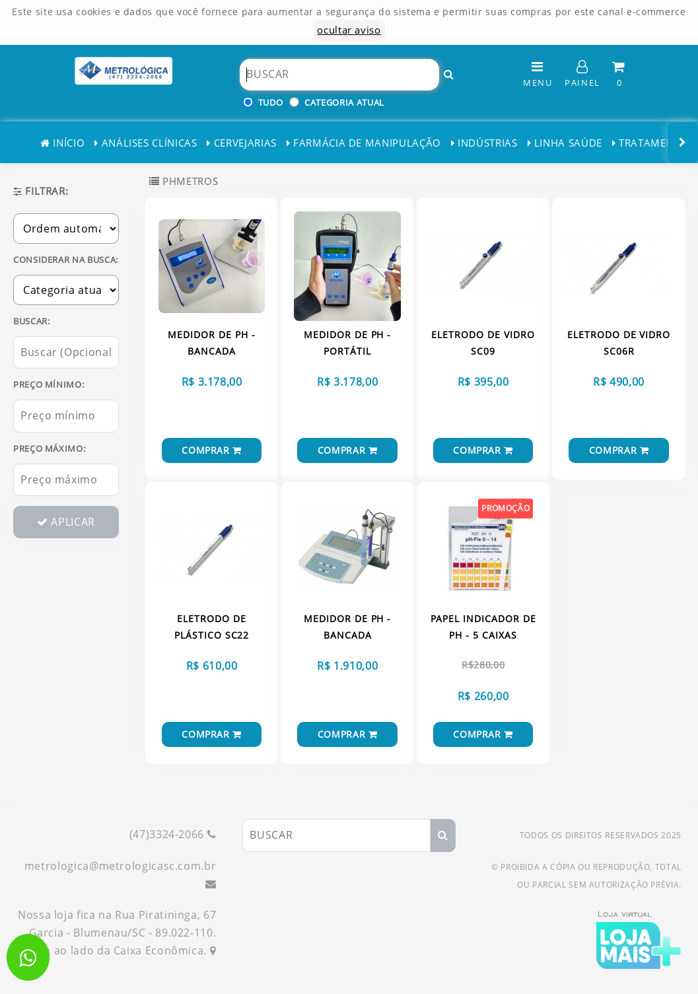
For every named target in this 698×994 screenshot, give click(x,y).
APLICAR (66, 522)
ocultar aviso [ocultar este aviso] (348, 29)
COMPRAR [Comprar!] (212, 450)
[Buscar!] (449, 74)
